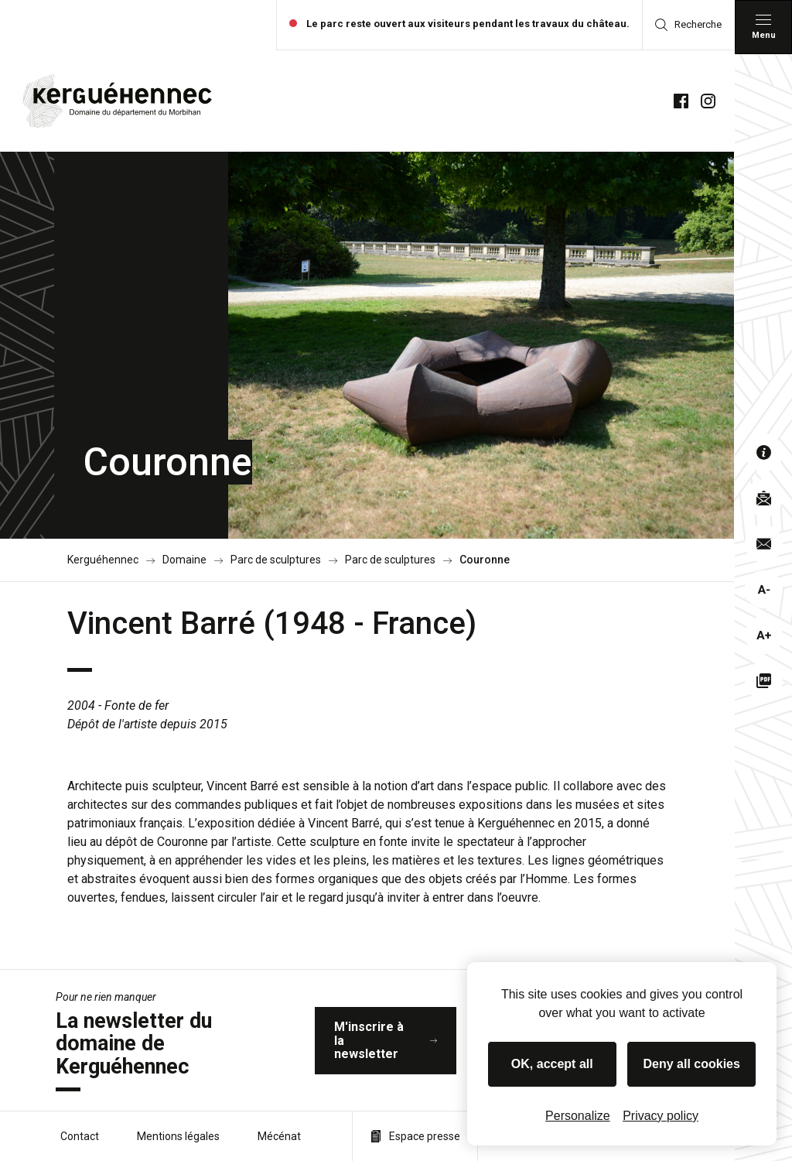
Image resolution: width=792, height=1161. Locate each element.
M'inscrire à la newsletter (385, 1040)
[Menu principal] (763, 27)
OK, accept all (552, 1063)
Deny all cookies (692, 1063)
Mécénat (279, 1136)
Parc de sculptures (275, 560)
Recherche (688, 25)
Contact (79, 1136)
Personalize (577, 1115)
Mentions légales (178, 1136)
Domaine (184, 560)
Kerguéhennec (102, 560)
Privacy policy (660, 1115)
